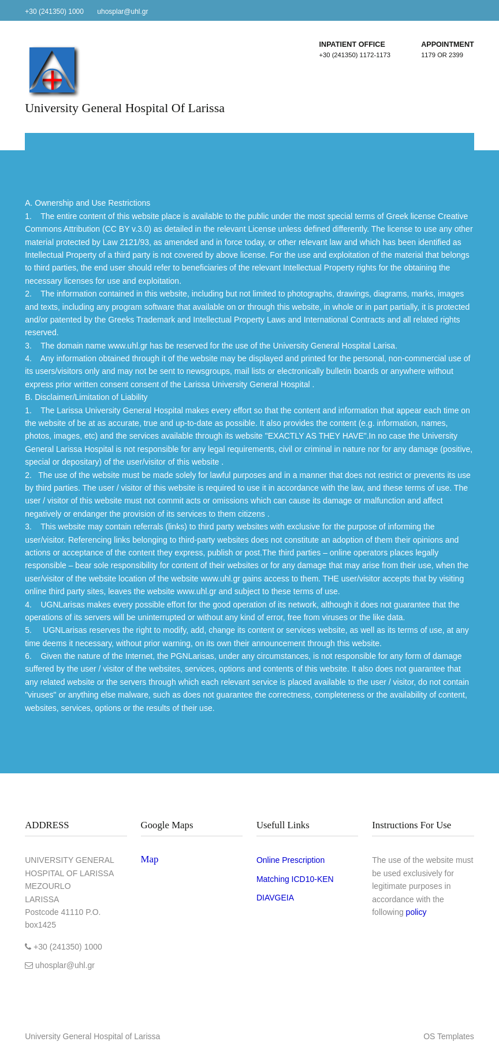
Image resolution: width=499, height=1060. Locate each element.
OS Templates (448, 1036)
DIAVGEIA (275, 897)
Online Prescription (290, 860)
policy (416, 912)
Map (150, 859)
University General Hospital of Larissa (125, 108)
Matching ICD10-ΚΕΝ (295, 879)
